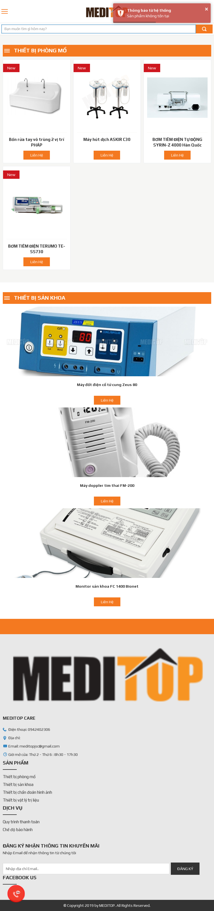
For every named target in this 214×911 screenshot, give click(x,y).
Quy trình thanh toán (21, 821)
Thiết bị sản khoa (39, 297)
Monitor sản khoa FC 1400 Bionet (107, 586)
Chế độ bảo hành (18, 829)
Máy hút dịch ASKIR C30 (106, 139)
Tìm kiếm (204, 29)
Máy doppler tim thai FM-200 (107, 485)
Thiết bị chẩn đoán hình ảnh (27, 792)
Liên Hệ (36, 155)
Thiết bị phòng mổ (40, 50)
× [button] (206, 9)
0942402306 (211, 11)
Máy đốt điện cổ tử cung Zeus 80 (107, 384)
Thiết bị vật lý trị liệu (21, 800)
